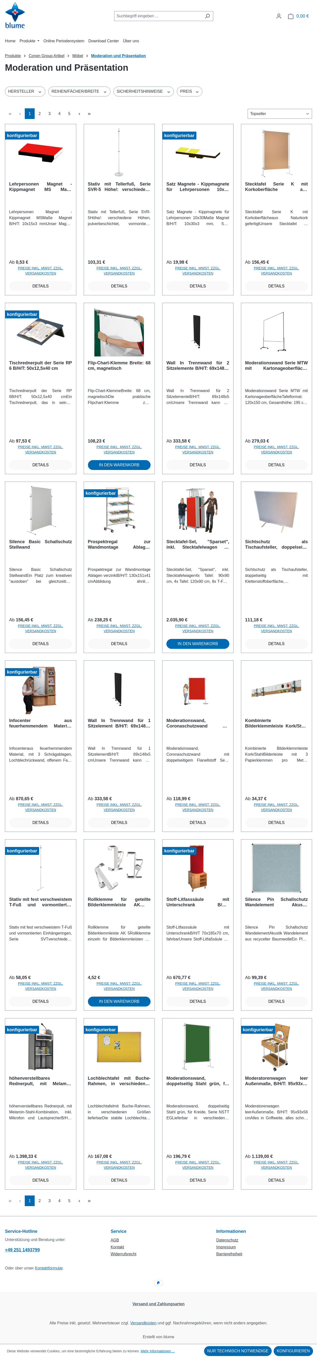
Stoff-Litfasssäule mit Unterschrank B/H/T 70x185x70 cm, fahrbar (197, 902)
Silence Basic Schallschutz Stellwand (40, 544)
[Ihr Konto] (279, 16)
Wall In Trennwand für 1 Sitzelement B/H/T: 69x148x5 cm (119, 723)
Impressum (226, 1247)
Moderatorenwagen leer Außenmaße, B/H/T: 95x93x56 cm (276, 1081)
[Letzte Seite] (89, 113)
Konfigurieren (293, 1351)
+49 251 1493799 (22, 1249)
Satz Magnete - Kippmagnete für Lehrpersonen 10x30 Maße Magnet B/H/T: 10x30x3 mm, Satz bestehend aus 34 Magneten (197, 187)
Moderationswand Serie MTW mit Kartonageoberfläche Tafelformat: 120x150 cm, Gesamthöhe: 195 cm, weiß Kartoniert (276, 365)
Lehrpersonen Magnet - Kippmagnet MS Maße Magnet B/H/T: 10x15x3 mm (40, 187)
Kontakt (117, 1247)
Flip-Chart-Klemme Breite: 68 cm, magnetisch (119, 365)
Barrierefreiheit (229, 1254)
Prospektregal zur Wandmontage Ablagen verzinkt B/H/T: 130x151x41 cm (119, 544)
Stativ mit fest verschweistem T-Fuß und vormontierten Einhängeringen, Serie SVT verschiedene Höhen (40, 902)
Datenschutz (227, 1240)
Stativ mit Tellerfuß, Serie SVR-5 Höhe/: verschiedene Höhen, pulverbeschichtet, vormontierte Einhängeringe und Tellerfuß (119, 187)
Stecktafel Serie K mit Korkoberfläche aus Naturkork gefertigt (276, 187)
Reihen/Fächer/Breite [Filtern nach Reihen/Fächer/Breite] (79, 91)
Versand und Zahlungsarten (158, 1304)
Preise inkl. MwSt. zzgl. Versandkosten (40, 270)
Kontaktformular (49, 1268)
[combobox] (158, 16)
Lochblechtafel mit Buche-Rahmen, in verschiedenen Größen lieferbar (119, 1081)
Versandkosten (143, 1323)
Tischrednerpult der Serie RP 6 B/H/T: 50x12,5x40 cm (40, 365)
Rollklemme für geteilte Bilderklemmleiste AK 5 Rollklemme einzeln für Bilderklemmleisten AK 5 (119, 902)
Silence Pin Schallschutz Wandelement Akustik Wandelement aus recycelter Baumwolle (276, 902)
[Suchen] (207, 16)
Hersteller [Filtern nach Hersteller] (25, 91)
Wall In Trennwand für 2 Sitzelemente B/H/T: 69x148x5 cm (197, 365)
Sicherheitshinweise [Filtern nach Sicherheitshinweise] (144, 91)
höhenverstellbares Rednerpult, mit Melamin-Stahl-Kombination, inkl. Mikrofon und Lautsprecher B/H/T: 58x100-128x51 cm (40, 1081)
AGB (115, 1240)
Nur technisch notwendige (237, 1351)
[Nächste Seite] (79, 113)
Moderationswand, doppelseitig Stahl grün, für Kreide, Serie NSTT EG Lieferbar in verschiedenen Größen (197, 1081)
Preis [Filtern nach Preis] (189, 91)
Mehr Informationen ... (158, 1351)
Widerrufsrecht (123, 1254)
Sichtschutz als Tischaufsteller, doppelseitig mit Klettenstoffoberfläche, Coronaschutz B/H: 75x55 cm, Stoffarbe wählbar (276, 544)
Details (40, 286)
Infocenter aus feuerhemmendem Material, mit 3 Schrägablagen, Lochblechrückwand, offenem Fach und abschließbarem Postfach (40, 723)
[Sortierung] (280, 114)
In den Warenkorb (119, 465)
